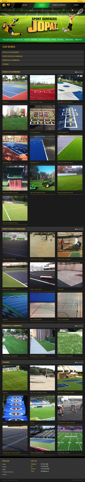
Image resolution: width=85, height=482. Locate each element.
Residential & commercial (11, 60)
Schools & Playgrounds (10, 52)
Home (5, 1)
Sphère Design (80, 480)
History (24, 5)
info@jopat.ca (45, 471)
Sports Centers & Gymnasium (12, 56)
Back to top (80, 72)
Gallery (41, 5)
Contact (76, 5)
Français (80, 1)
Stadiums (5, 64)
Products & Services (59, 5)
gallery (4, 469)
